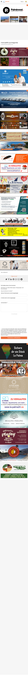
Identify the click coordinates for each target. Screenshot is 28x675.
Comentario (4, 302)
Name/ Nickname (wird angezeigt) (9, 293)
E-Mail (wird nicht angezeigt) (8, 297)
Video (22, 1)
